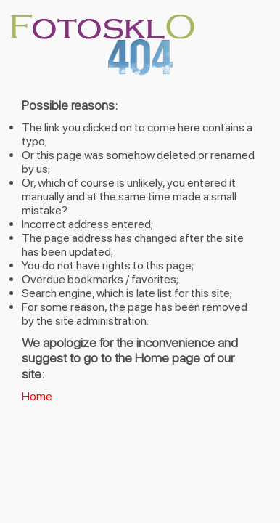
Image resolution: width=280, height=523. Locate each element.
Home (37, 396)
